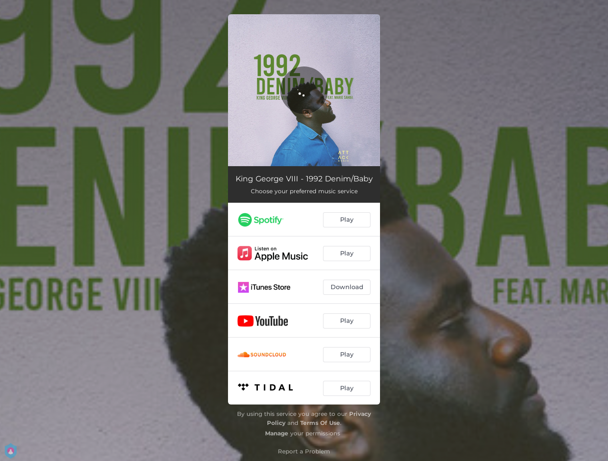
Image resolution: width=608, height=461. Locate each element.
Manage (276, 433)
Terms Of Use (320, 422)
